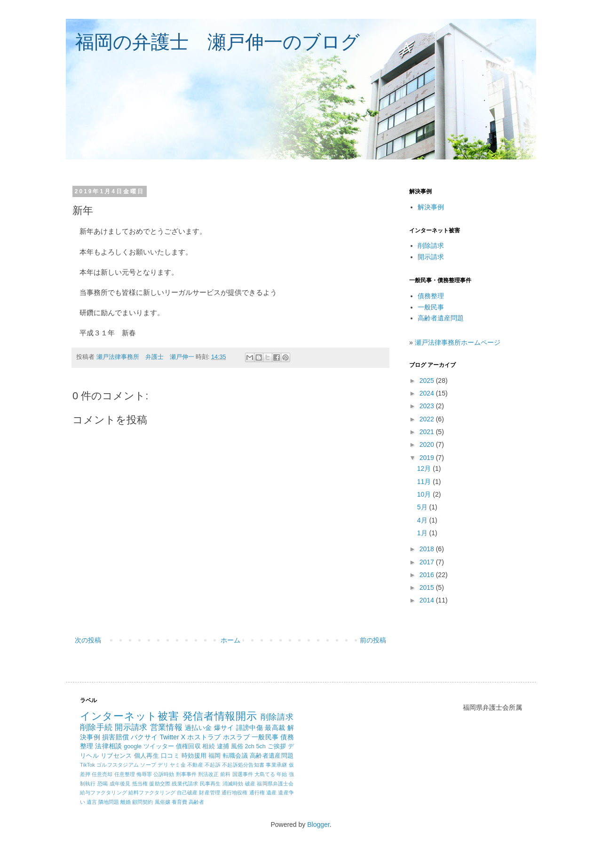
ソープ (148, 765)
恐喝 (102, 783)
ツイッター (158, 746)
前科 (225, 774)
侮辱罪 (144, 774)
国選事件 (242, 774)
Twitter (169, 737)
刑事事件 (186, 774)
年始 (282, 774)
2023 (428, 406)
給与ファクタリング (103, 792)
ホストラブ (204, 737)
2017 (428, 562)
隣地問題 (108, 802)
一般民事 (431, 307)
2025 (428, 380)
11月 (425, 481)
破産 (250, 783)
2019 (428, 457)
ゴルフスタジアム (117, 765)
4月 (423, 520)
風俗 (237, 746)
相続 (208, 746)
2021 (428, 432)
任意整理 (124, 774)
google (133, 746)
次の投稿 (88, 640)
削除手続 (96, 727)
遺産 (271, 792)
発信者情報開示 (219, 716)
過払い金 (198, 727)
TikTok (87, 765)
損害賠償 (115, 737)
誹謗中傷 (249, 727)
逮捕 (223, 746)
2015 (428, 587)
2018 (428, 549)
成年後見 (120, 783)
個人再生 (146, 756)
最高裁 (275, 727)
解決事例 (431, 207)
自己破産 (187, 792)
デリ (163, 765)
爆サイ (224, 727)
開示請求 (431, 257)
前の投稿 (373, 640)
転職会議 (235, 756)
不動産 (195, 765)
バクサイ (144, 737)
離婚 (125, 802)
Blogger (318, 824)
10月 (425, 494)
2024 (428, 393)
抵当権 (140, 783)
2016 (428, 575)
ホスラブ (236, 737)
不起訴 (213, 765)
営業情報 (166, 727)
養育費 (179, 802)
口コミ (170, 756)
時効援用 (194, 756)
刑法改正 (208, 774)
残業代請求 (185, 783)
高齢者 (196, 802)
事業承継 (276, 765)
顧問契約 (142, 802)
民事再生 (210, 783)
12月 (425, 468)
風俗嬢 (162, 802)
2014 (428, 600)
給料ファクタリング (151, 792)
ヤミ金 (178, 765)
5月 (423, 507)
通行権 (257, 792)
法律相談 (108, 746)
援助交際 (159, 783)
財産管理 (209, 792)
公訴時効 (163, 774)
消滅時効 (233, 783)
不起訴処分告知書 (243, 765)
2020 (428, 444)
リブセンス (116, 756)
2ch (249, 746)
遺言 (92, 802)
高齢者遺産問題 (441, 318)
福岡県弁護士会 (275, 783)
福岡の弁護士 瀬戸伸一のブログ (217, 42)
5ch (261, 746)
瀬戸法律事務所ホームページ (457, 342)
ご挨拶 (277, 746)
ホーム (230, 640)
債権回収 (188, 746)
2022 (428, 419)
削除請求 (431, 245)
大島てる (264, 774)
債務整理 (431, 296)
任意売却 (102, 774)
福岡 (214, 756)
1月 (423, 533)
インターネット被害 (129, 716)
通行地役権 (234, 792)
